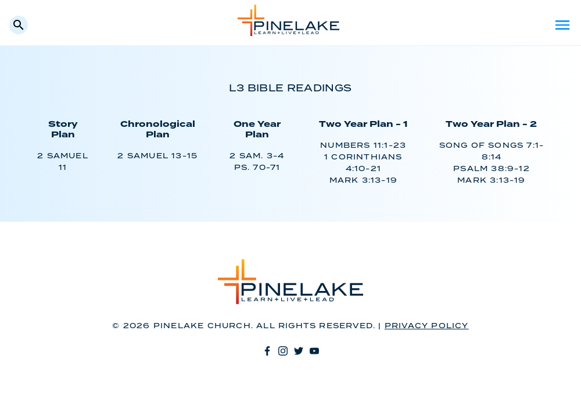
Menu (562, 25)
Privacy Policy (427, 326)
